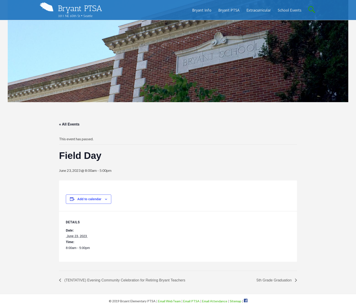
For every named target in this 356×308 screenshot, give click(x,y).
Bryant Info (201, 10)
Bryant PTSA (80, 8)
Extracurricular (258, 10)
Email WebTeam (169, 301)
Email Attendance (214, 301)
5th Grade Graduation (275, 280)
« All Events (69, 124)
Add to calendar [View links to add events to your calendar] (89, 199)
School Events (290, 10)
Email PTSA (191, 301)
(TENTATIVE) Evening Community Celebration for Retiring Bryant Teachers (124, 280)
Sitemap (235, 301)
